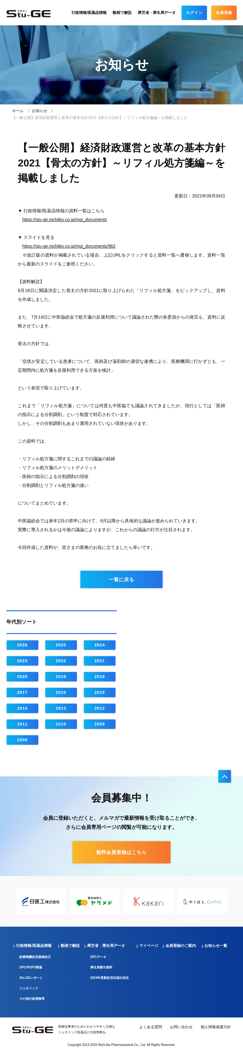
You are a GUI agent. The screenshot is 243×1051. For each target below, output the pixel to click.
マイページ (148, 945)
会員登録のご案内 (180, 945)
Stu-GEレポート (31, 977)
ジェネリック (28, 988)
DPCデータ (98, 957)
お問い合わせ (181, 1027)
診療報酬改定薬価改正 (35, 957)
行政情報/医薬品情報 (89, 12)
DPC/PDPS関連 (30, 967)
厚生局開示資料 (101, 967)
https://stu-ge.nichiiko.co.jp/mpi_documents (64, 219)
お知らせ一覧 (215, 945)
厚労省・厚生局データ (157, 12)
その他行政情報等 (32, 998)
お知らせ (39, 111)
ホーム (17, 111)
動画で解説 (122, 12)
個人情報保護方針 (216, 1027)
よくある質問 (150, 1027)
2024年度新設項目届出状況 (109, 977)
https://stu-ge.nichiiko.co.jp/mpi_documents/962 (68, 246)
